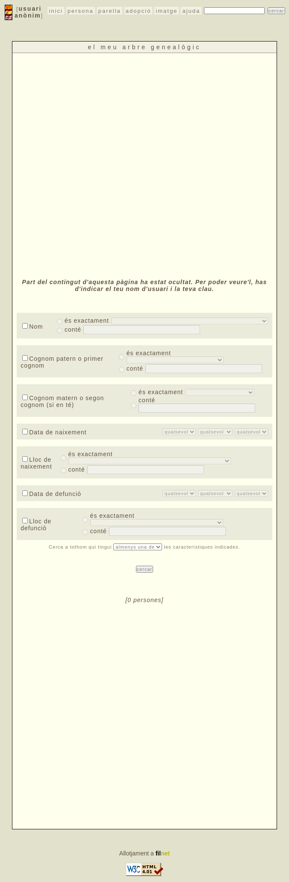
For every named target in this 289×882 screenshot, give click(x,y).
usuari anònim (28, 12)
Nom (32, 326)
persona (81, 11)
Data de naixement (54, 432)
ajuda (191, 11)
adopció (138, 11)
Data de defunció (51, 493)
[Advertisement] (102, 164)
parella (109, 11)
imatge (166, 11)
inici (55, 11)
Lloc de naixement (36, 463)
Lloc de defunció (36, 525)
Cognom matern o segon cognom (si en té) (62, 401)
